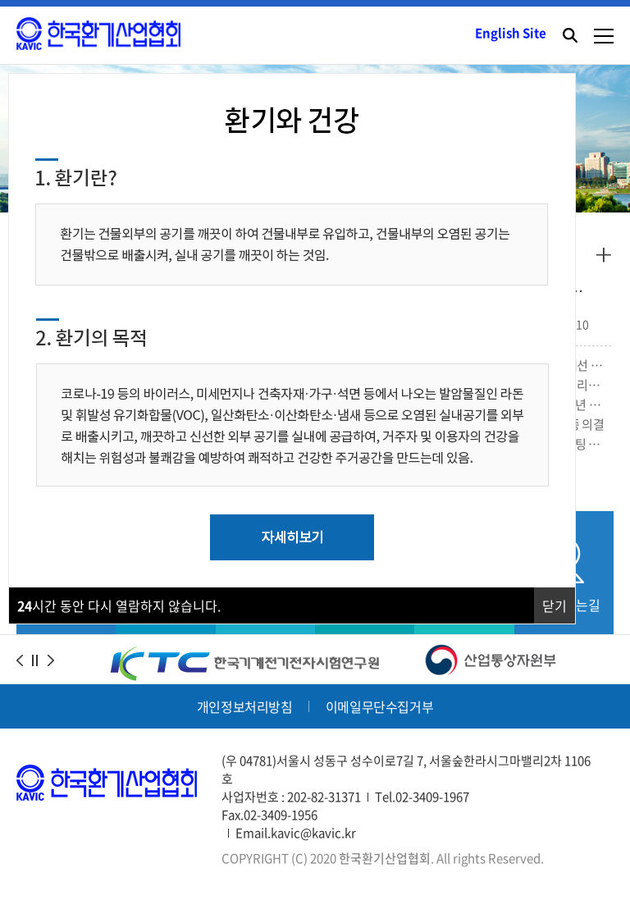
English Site (510, 33)
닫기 (554, 605)
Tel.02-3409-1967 (422, 797)
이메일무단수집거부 (379, 706)
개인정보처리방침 (245, 706)
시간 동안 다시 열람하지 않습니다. (119, 605)
